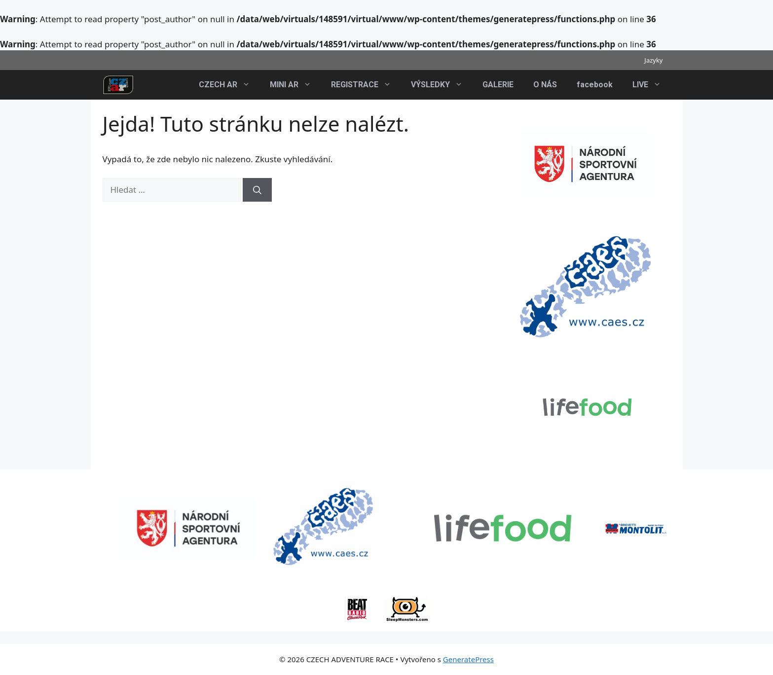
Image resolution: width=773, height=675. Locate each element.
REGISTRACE (366, 85)
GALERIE (498, 84)
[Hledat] (257, 190)
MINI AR (295, 85)
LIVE (651, 85)
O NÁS (545, 84)
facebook (595, 84)
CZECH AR (229, 85)
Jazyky (653, 60)
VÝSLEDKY (442, 85)
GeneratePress (468, 659)
